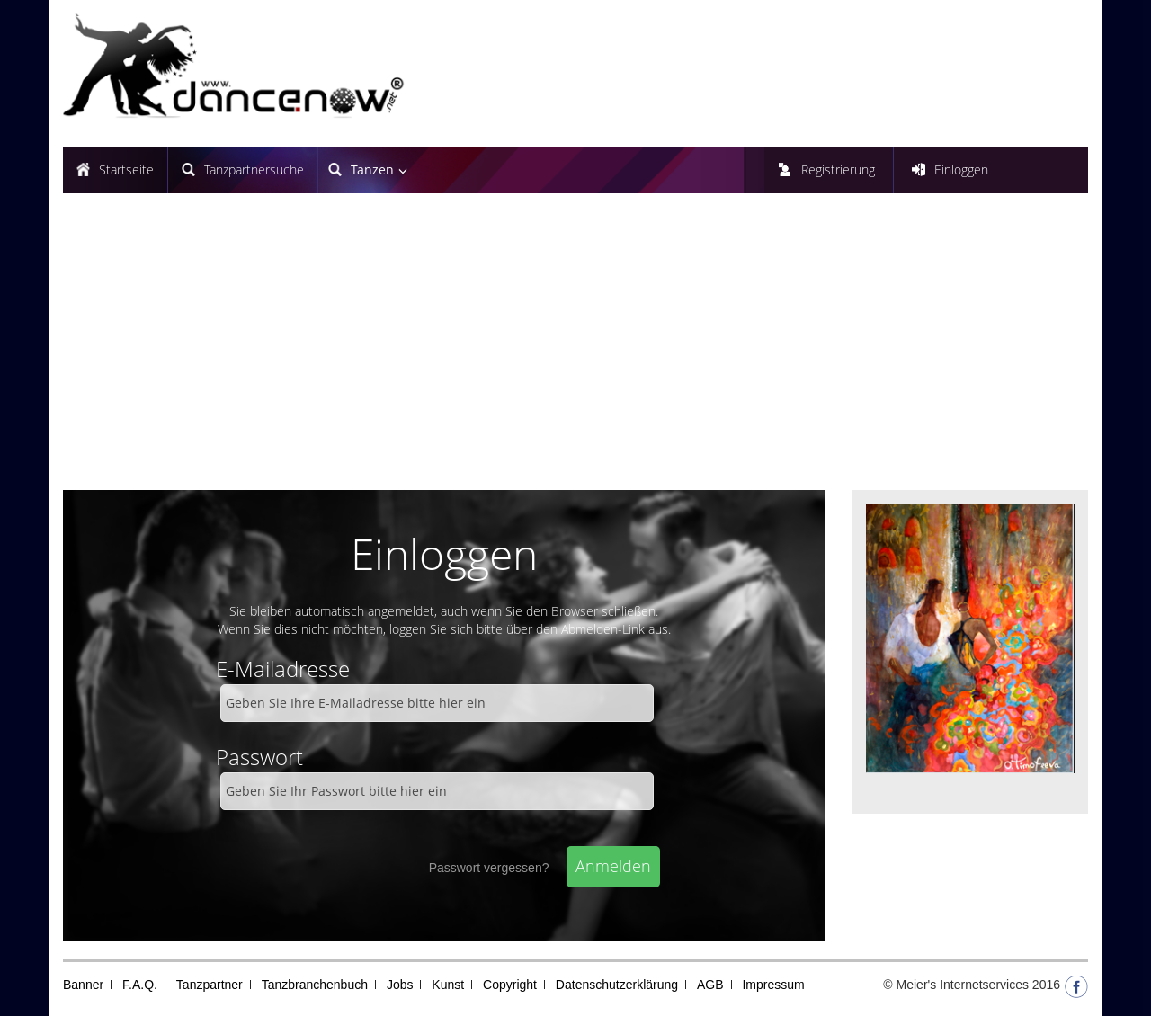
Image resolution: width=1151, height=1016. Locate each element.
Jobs (400, 984)
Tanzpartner (209, 984)
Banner (83, 984)
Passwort (259, 756)
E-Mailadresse (283, 668)
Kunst (448, 984)
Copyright (510, 984)
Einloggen (961, 169)
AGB (710, 984)
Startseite (126, 169)
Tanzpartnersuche (254, 169)
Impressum (773, 984)
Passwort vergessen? (489, 867)
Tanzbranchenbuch (315, 984)
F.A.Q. (139, 984)
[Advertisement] (575, 355)
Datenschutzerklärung (617, 984)
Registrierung (838, 169)
